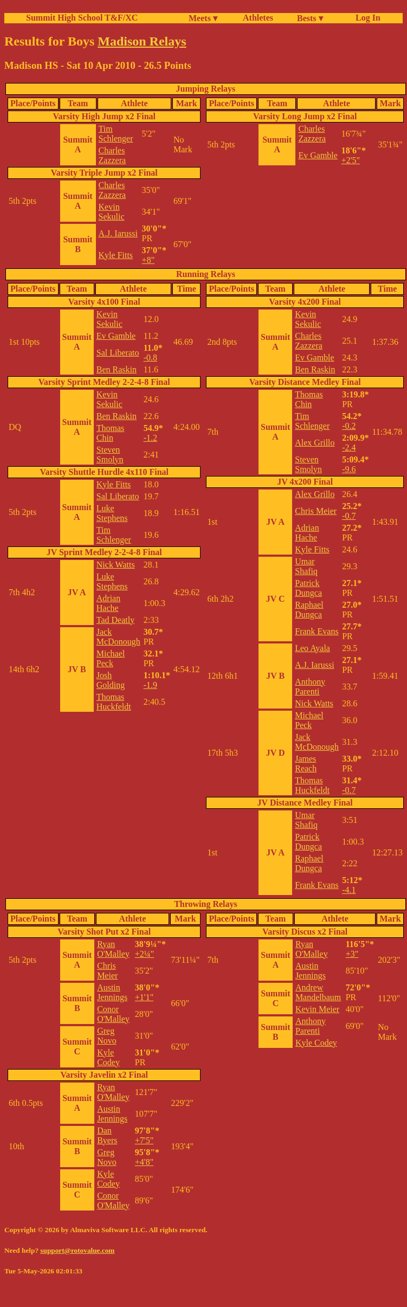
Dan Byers (107, 1135)
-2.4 (349, 447)
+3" (352, 953)
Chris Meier (316, 511)
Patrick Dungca (308, 587)
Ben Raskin (116, 369)
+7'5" (144, 1140)
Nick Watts (115, 564)
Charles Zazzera (112, 155)
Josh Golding (110, 680)
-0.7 (349, 515)
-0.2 (349, 425)
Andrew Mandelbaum (318, 992)
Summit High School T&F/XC (82, 17)
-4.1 (349, 889)
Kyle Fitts (116, 255)
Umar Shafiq (306, 566)
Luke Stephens (112, 513)
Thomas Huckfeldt (113, 701)
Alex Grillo (314, 442)
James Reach (305, 763)
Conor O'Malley (113, 1014)
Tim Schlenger (116, 133)
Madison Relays (142, 41)
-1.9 (150, 685)
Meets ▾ (203, 18)
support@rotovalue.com (77, 1250)
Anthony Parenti (310, 686)
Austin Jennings (112, 992)
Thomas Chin (110, 432)
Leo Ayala (312, 648)
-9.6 (349, 469)
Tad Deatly (115, 619)
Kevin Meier (317, 1009)
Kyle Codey (108, 1057)
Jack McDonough (118, 636)
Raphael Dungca (309, 609)
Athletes (258, 17)
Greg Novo (107, 1035)
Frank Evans (316, 631)
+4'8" (144, 1162)
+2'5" (350, 160)
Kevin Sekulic (112, 211)
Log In (365, 17)
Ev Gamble (317, 155)
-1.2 (150, 437)
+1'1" (144, 997)
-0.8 (150, 357)
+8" (148, 260)
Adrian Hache (108, 603)
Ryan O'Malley (113, 948)
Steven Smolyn (110, 454)
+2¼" (144, 953)
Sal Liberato (117, 352)
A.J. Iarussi (118, 233)
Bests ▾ (310, 18)
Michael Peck (110, 658)
